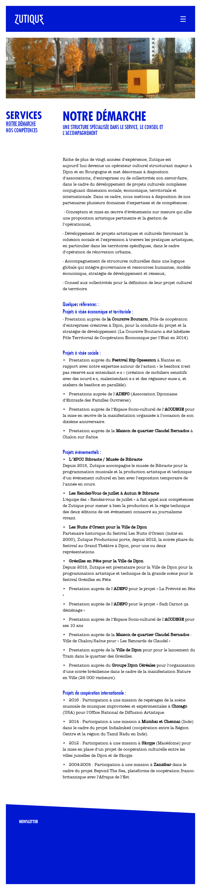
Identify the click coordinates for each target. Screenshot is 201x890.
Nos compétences (21, 130)
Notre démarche (21, 123)
